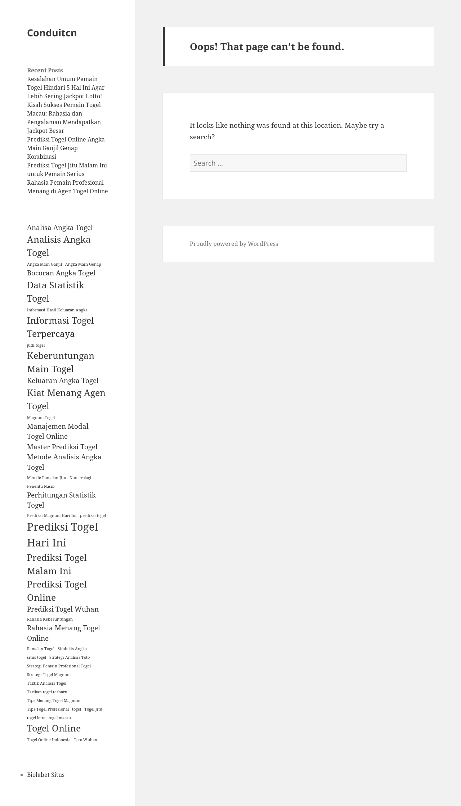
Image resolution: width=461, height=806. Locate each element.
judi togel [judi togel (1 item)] (36, 345)
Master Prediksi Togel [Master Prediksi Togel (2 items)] (62, 446)
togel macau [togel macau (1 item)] (60, 717)
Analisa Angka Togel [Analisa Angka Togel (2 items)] (60, 227)
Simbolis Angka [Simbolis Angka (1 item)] (72, 648)
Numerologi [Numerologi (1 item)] (80, 477)
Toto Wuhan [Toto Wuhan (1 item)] (85, 739)
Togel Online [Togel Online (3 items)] (54, 728)
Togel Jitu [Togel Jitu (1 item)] (93, 709)
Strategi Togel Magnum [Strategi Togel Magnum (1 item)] (49, 674)
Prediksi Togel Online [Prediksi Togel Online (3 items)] (57, 590)
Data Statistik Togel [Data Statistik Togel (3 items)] (55, 291)
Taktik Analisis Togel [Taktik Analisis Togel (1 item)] (46, 683)
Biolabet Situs (45, 775)
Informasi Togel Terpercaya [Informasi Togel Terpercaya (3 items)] (60, 326)
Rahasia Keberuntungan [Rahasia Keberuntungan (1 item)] (50, 619)
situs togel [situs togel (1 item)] (36, 657)
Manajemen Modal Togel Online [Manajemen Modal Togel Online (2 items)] (58, 431)
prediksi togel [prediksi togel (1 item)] (93, 515)
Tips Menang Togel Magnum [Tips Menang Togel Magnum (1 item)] (53, 700)
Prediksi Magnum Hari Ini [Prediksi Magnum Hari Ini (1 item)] (52, 515)
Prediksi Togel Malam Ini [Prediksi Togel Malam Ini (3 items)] (57, 564)
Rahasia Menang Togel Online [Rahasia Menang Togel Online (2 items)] (63, 633)
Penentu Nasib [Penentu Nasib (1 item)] (41, 486)
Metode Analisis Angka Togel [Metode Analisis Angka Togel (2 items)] (64, 462)
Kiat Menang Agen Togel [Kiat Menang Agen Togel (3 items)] (66, 399)
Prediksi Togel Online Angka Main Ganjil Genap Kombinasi (66, 148)
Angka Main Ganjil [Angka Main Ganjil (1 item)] (44, 264)
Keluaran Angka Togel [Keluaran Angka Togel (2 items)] (63, 380)
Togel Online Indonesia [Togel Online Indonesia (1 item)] (49, 739)
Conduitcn (52, 32)
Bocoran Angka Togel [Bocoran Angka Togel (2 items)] (61, 273)
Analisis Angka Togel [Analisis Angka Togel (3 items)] (59, 245)
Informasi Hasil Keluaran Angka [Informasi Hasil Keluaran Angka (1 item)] (57, 309)
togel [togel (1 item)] (76, 709)
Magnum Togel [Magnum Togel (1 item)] (41, 417)
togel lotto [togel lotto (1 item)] (36, 717)
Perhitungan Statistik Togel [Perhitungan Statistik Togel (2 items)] (61, 500)
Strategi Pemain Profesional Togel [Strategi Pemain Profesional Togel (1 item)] (59, 665)
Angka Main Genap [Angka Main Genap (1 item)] (83, 264)
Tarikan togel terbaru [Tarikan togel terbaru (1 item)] (47, 691)
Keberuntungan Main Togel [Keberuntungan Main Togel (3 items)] (60, 362)
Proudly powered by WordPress (234, 244)
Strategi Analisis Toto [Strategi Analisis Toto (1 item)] (69, 657)
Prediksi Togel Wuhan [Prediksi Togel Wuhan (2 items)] (63, 609)
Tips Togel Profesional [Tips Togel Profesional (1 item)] (48, 709)
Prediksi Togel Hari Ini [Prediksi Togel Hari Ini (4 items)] (62, 534)
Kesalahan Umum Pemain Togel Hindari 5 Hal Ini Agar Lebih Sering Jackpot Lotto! (66, 87)
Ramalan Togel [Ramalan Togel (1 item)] (40, 648)
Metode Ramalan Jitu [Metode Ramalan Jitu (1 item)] (46, 477)
